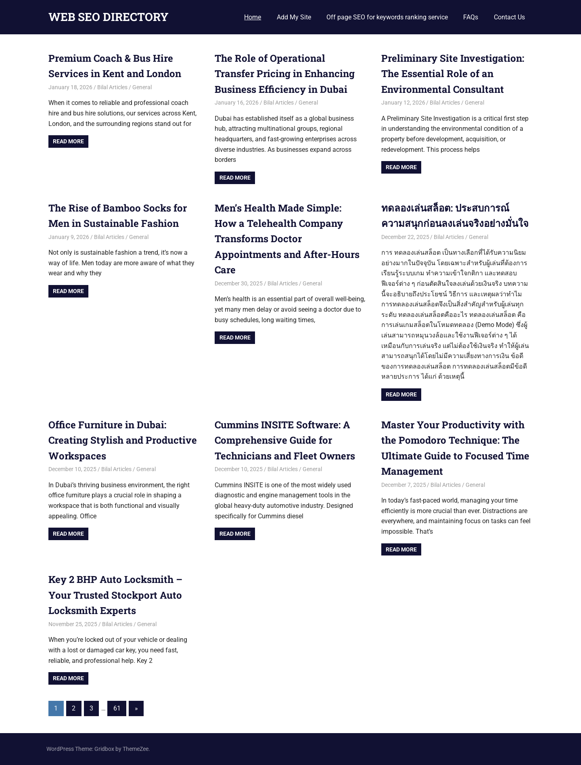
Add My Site (294, 17)
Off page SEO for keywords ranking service (387, 17)
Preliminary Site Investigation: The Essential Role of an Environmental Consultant (452, 74)
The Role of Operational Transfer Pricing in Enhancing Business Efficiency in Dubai (285, 74)
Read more (68, 141)
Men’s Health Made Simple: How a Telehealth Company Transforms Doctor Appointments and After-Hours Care (287, 239)
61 (117, 708)
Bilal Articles (112, 87)
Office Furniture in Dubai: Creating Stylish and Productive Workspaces (122, 440)
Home (252, 17)
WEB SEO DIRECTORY (108, 16)
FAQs (470, 17)
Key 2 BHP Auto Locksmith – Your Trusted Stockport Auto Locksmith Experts (115, 595)
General (142, 87)
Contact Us (509, 17)
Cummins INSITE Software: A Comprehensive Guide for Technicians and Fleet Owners (285, 440)
